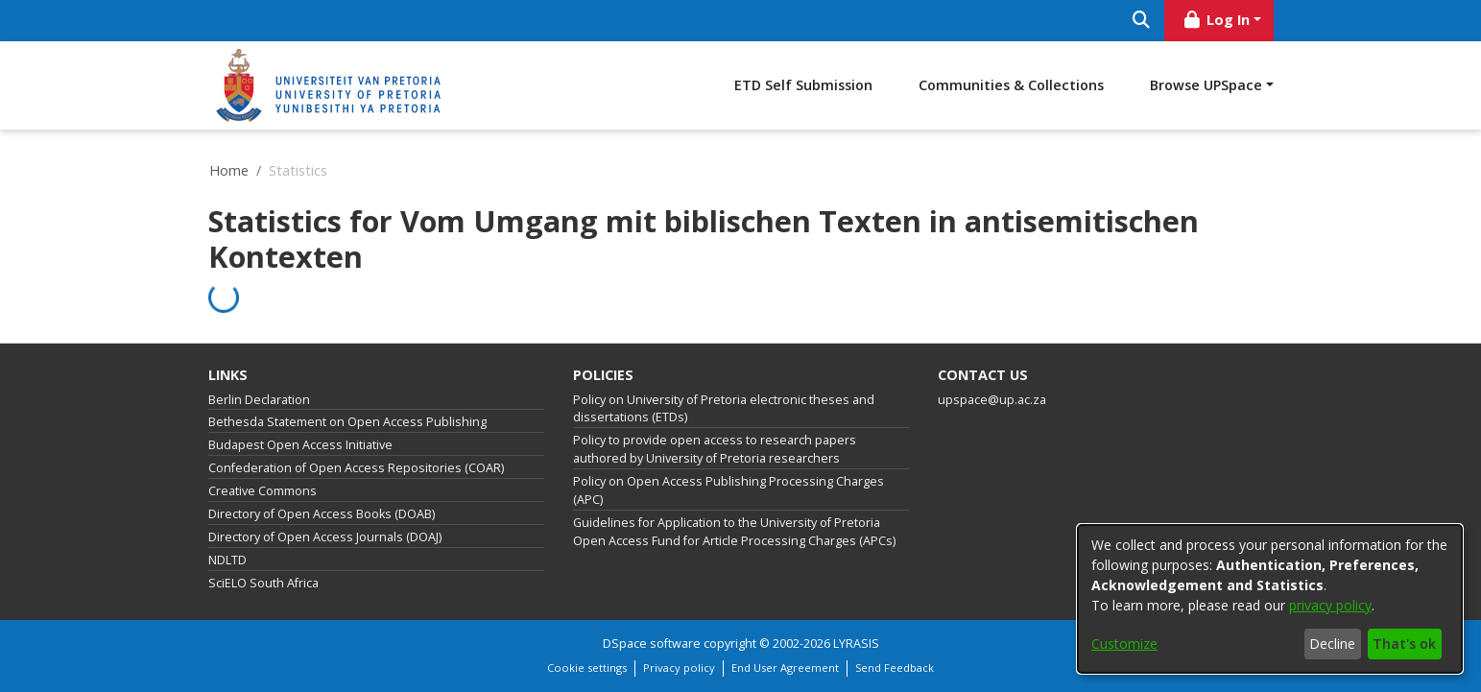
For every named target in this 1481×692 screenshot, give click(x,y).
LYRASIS (856, 643)
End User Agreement (785, 667)
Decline (1332, 643)
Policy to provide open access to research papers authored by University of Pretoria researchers (714, 449)
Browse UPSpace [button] (1206, 85)
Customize (1124, 643)
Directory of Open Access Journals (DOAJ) (325, 537)
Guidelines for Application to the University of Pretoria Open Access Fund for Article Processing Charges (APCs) (734, 531)
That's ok (1404, 643)
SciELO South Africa (263, 583)
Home (229, 170)
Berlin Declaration (259, 400)
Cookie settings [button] (587, 667)
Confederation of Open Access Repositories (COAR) (356, 468)
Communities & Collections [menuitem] (1011, 85)
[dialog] (1270, 599)
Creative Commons (262, 491)
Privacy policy (679, 667)
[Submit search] (1141, 20)
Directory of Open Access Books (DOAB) (321, 514)
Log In (1215, 20)
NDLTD (227, 560)
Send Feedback (894, 667)
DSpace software (652, 643)
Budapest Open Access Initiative (300, 445)
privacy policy (1330, 605)
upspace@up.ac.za (992, 400)
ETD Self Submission (803, 85)
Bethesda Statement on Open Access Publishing (347, 422)
